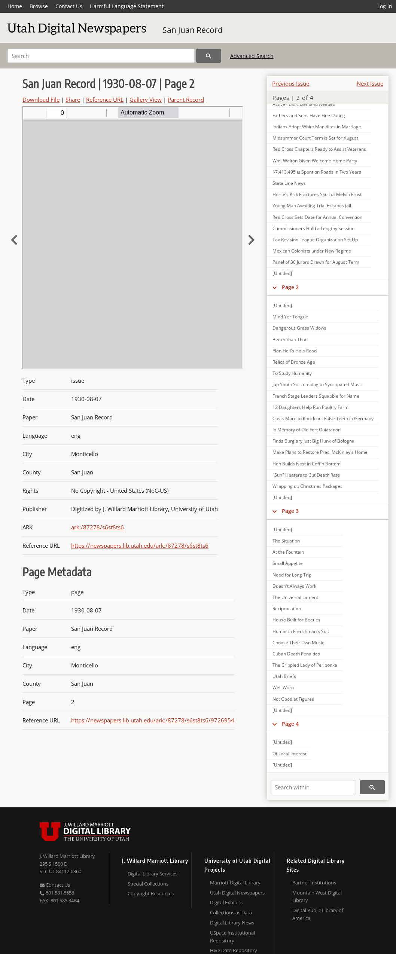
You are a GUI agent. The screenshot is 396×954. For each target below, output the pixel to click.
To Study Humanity (292, 373)
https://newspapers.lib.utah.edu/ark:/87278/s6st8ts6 (139, 545)
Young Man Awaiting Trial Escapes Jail (311, 205)
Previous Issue (290, 83)
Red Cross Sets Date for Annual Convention (317, 217)
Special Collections (148, 883)
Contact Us (68, 6)
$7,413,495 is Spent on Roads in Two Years (316, 172)
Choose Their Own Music (298, 642)
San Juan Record (192, 30)
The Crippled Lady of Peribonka (304, 665)
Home (14, 6)
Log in (384, 6)
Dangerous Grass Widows (299, 328)
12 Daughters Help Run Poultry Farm (310, 407)
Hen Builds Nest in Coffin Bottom (306, 464)
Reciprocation (286, 608)
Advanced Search (252, 55)
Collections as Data (231, 912)
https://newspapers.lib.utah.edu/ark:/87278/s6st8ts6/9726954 (152, 720)
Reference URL (105, 99)
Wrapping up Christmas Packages (307, 486)
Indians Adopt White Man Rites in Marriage (316, 126)
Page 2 (290, 287)
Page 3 (290, 510)
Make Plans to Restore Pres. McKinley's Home (320, 452)
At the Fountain (288, 552)
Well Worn (283, 687)
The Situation (286, 541)
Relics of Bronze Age (293, 362)
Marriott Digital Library (235, 882)
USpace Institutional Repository (232, 936)
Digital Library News (232, 922)
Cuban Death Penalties (296, 654)
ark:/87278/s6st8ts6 (97, 527)
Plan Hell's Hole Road (294, 351)
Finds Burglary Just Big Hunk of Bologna (313, 441)
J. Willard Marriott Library (67, 856)
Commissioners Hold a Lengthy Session (313, 228)
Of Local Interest (289, 753)
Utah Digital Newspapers (237, 892)
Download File (41, 99)
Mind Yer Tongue (290, 317)
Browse (39, 6)
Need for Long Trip (291, 575)
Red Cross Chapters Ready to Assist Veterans (319, 149)
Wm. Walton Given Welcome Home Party (314, 161)
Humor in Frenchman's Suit (300, 631)
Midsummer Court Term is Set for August (315, 138)
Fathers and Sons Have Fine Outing (308, 115)
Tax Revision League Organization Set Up (315, 239)
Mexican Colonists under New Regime (311, 251)
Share (73, 99)
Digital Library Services (152, 873)
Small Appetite (287, 563)
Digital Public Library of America (317, 914)
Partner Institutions (314, 882)
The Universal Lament (295, 597)
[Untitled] (282, 273)
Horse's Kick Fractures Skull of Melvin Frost (317, 194)
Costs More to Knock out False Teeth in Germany (323, 418)
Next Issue (370, 83)
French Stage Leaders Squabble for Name (315, 396)
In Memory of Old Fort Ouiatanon (306, 429)
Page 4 (290, 723)
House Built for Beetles (296, 620)
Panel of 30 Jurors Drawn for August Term (315, 262)
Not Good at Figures (293, 699)
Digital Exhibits (226, 902)
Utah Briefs (284, 676)
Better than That (289, 339)
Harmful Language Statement (127, 6)
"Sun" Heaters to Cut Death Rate (306, 475)
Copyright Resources (151, 893)
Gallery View (146, 99)
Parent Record (186, 99)
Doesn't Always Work (294, 586)
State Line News (289, 183)
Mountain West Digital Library (317, 896)
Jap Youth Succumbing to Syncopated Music (317, 384)
